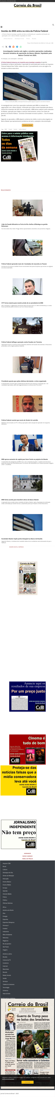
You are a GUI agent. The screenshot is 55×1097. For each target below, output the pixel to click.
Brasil (4, 866)
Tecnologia (6, 987)
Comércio (6, 963)
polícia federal (22, 129)
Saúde (4, 978)
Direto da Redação (8, 876)
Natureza (5, 938)
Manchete (6, 969)
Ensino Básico (7, 882)
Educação (6, 879)
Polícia (28, 38)
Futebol (5, 928)
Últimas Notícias (8, 38)
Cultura (5, 869)
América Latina (7, 954)
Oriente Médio (7, 894)
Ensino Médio (7, 885)
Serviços (5, 981)
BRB (6, 129)
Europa (5, 888)
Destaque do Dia (19, 38)
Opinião (5, 891)
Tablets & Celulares (8, 984)
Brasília (34, 38)
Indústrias (6, 931)
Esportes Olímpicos (8, 922)
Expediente (27, 853)
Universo (5, 990)
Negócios (5, 941)
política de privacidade (8, 1079)
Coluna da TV (7, 960)
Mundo (5, 972)
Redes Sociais (7, 975)
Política (5, 900)
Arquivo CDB (6, 863)
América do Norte (8, 910)
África (4, 907)
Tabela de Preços (27, 858)
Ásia (4, 913)
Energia (5, 916)
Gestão (15, 129)
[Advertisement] (27, 16)
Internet (5, 966)
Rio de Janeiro (7, 944)
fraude (10, 129)
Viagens (5, 950)
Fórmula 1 (6, 925)
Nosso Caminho (27, 856)
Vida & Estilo (6, 993)
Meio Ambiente (7, 934)
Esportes (5, 919)
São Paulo (6, 947)
